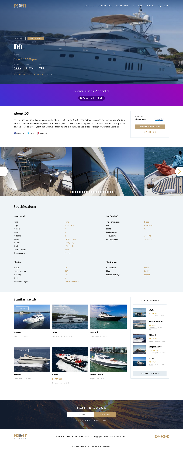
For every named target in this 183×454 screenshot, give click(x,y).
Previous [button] (4, 171)
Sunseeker (93, 336)
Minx (54, 332)
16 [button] (105, 192)
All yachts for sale (150, 373)
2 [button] (73, 192)
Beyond (94, 332)
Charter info (150, 132)
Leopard (92, 379)
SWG (151, 310)
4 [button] (77, 192)
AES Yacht (152, 353)
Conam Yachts (18, 379)
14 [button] (101, 192)
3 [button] (75, 192)
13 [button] (98, 192)
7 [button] (84, 192)
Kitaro (55, 374)
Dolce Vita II (96, 374)
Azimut (151, 316)
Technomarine (156, 321)
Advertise (60, 436)
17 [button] (108, 192)
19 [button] (112, 192)
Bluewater (140, 119)
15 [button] (103, 192)
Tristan (17, 374)
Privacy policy (109, 436)
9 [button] (89, 192)
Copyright (98, 436)
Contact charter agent (150, 127)
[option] (36, 171)
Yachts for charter (125, 6)
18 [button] (110, 192)
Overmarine (153, 327)
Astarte (17, 332)
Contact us (120, 436)
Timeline (150, 6)
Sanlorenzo (152, 341)
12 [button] (96, 192)
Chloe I (152, 335)
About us (69, 436)
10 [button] (91, 192)
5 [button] (80, 192)
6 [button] (82, 192)
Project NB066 (155, 346)
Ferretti (16, 336)
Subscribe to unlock (92, 98)
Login (166, 6)
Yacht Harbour (20, 6)
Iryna (151, 358)
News (140, 6)
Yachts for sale (105, 6)
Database (89, 6)
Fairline (17, 67)
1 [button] (70, 192)
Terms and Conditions (83, 436)
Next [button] (179, 171)
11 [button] (94, 192)
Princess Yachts (57, 336)
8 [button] (87, 192)
